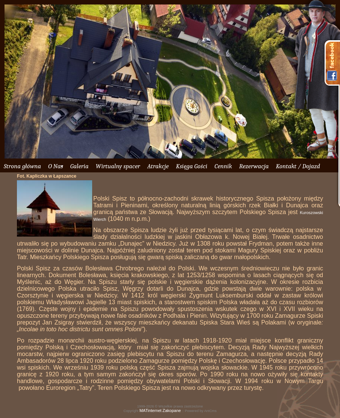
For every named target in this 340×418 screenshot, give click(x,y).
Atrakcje (157, 166)
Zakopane (171, 410)
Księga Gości (192, 166)
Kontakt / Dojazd (298, 166)
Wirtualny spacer (118, 166)
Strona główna (22, 166)
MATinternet (151, 410)
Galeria (79, 166)
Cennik (223, 166)
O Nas (55, 166)
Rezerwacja (254, 166)
